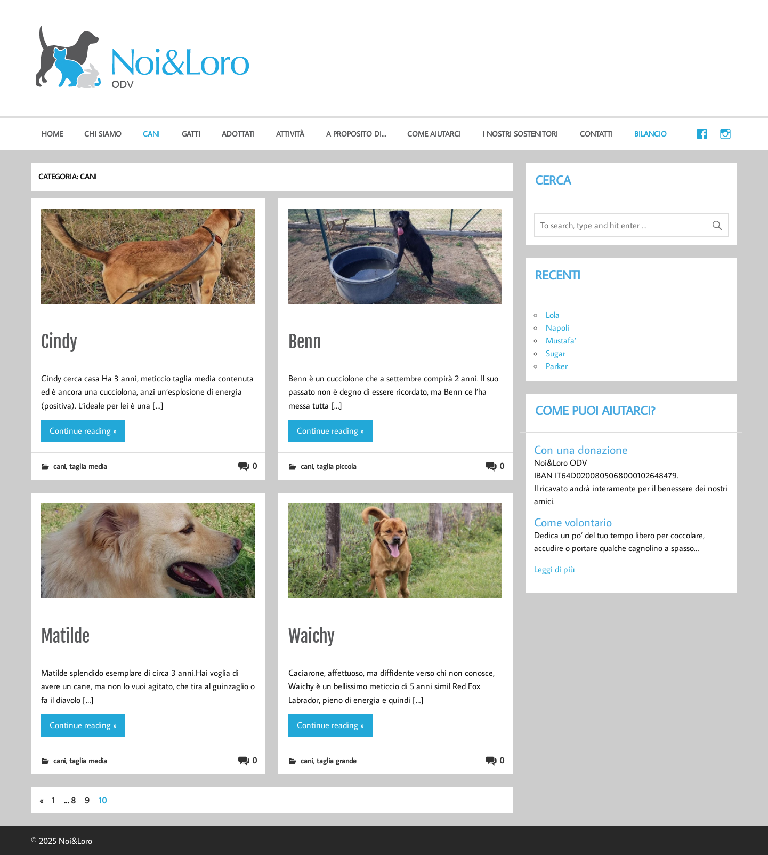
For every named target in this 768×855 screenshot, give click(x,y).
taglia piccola (337, 466)
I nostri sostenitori (520, 134)
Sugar (555, 353)
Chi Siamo (103, 134)
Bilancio (650, 134)
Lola (553, 314)
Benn (304, 342)
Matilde (65, 636)
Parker (557, 366)
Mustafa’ (561, 340)
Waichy (311, 636)
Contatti (596, 134)
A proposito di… (356, 134)
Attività (290, 134)
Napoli (557, 327)
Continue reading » (83, 430)
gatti (191, 134)
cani (151, 134)
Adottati (238, 134)
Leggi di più (554, 569)
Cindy (59, 342)
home (52, 134)
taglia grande (337, 760)
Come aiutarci (434, 134)
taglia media (88, 466)
